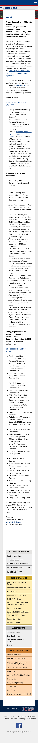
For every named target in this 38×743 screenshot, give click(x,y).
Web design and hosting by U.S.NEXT (19, 732)
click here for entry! (21, 85)
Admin (21, 719)
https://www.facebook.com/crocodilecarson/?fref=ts (20, 134)
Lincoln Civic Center (13, 522)
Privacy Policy (30, 719)
